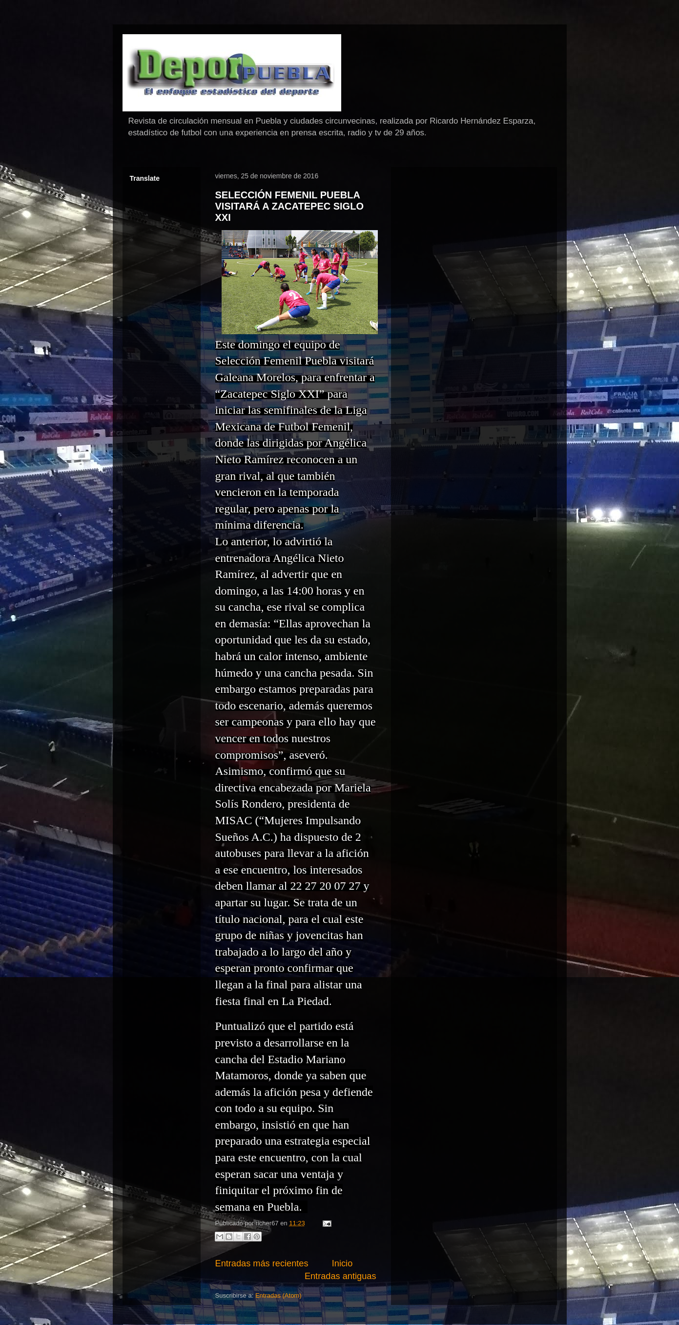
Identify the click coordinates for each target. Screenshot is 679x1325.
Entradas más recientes (262, 1263)
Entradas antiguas (340, 1276)
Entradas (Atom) (278, 1295)
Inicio (342, 1263)
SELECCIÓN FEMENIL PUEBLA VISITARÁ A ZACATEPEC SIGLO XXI (289, 206)
